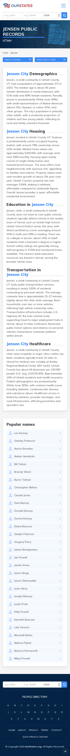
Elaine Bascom (23, 526)
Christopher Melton (25, 487)
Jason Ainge (21, 573)
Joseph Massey (23, 596)
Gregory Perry (22, 542)
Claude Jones (22, 495)
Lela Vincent (21, 627)
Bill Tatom (20, 464)
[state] (51, 15)
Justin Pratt (21, 604)
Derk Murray (21, 503)
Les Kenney (21, 433)
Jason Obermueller (25, 580)
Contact (56, 730)
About (22, 730)
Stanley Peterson (24, 440)
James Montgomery (26, 549)
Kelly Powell (21, 611)
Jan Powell (20, 557)
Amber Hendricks (24, 456)
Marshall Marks (23, 635)
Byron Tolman (22, 479)
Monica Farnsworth (26, 650)
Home (11, 730)
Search (64, 15)
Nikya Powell (22, 658)
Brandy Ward (22, 472)
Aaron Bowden (23, 448)
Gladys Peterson (24, 534)
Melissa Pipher (23, 643)
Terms (44, 730)
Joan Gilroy (20, 588)
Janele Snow (21, 565)
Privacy (33, 730)
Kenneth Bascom (24, 619)
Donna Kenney (23, 518)
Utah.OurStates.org (18, 6)
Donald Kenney (23, 510)
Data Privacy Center (35, 736)
